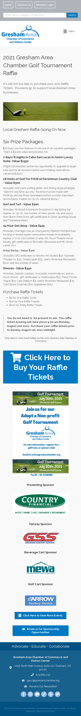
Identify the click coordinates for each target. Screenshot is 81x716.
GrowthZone (49, 711)
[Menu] (69, 31)
